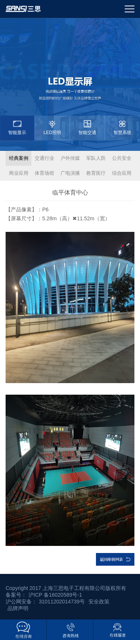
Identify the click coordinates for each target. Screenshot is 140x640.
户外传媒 (70, 158)
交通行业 (44, 158)
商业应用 (18, 173)
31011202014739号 (62, 602)
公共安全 (121, 158)
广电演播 (70, 173)
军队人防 (96, 158)
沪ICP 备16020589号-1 (55, 595)
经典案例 (18, 158)
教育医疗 (96, 173)
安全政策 (98, 602)
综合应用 (121, 173)
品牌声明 (17, 608)
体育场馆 (44, 173)
